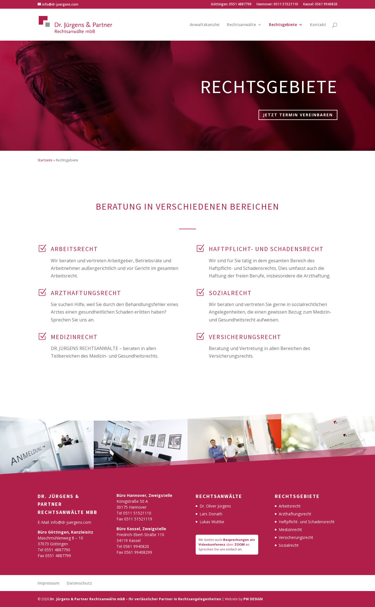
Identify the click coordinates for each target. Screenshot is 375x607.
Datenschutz (79, 583)
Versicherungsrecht (296, 537)
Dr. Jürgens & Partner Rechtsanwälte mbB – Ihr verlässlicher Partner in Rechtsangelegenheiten (135, 599)
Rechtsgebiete (283, 25)
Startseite (45, 160)
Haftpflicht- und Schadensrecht (307, 521)
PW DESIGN (253, 599)
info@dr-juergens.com (71, 522)
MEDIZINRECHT (74, 337)
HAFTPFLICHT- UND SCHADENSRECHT (266, 249)
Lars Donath (211, 513)
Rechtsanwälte (241, 25)
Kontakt (318, 25)
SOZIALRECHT (230, 293)
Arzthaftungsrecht (295, 513)
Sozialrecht (289, 545)
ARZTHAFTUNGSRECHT (86, 293)
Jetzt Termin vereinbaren (298, 114)
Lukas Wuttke (212, 521)
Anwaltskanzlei (204, 25)
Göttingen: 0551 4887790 (231, 4)
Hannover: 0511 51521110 (277, 4)
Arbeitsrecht (74, 249)
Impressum (49, 583)
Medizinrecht (290, 529)
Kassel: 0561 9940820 (320, 4)
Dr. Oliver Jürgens (215, 506)
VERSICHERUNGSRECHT (245, 337)
